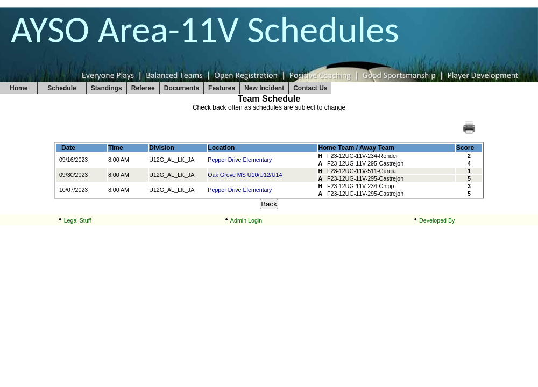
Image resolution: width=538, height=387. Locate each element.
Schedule (61, 88)
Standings (106, 88)
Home (18, 88)
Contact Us (310, 88)
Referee (143, 88)
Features (221, 88)
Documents (181, 88)
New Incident (264, 88)
